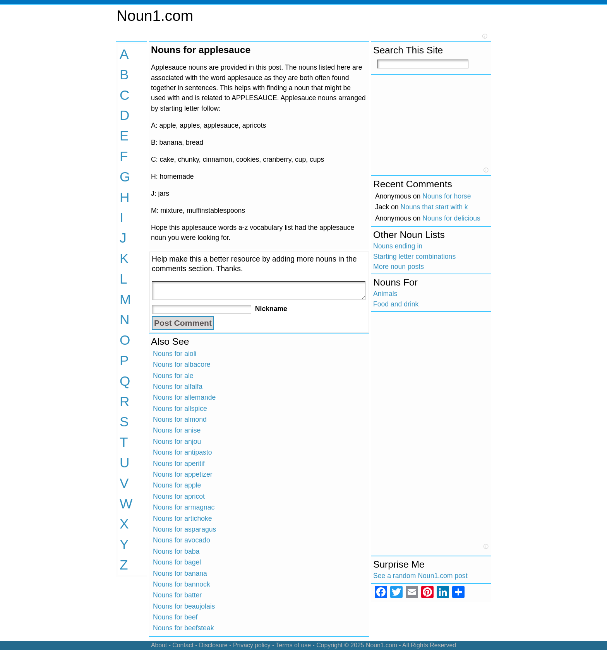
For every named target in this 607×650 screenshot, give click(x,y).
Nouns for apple (177, 485)
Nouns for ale (173, 376)
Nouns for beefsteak (183, 628)
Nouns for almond (180, 419)
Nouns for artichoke (182, 518)
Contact (183, 645)
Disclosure (213, 645)
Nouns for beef (175, 617)
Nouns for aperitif (179, 463)
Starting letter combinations (414, 256)
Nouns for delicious (451, 218)
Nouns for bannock (181, 584)
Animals (385, 294)
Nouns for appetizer (183, 474)
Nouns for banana (180, 573)
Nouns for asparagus (184, 529)
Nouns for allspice (180, 408)
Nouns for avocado (181, 540)
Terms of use (293, 645)
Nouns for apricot (179, 496)
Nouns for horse (446, 196)
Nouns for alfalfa (177, 386)
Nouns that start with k (434, 207)
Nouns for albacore (182, 364)
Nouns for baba (176, 551)
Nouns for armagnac (183, 507)
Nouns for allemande (184, 397)
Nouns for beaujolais (184, 606)
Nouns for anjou (177, 441)
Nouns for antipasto (182, 452)
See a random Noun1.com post (420, 576)
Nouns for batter (177, 595)
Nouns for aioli (174, 354)
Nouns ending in (397, 246)
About (159, 645)
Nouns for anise (177, 430)
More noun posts (398, 266)
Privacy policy (252, 645)
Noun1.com (155, 15)
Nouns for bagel (177, 562)
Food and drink (395, 304)
